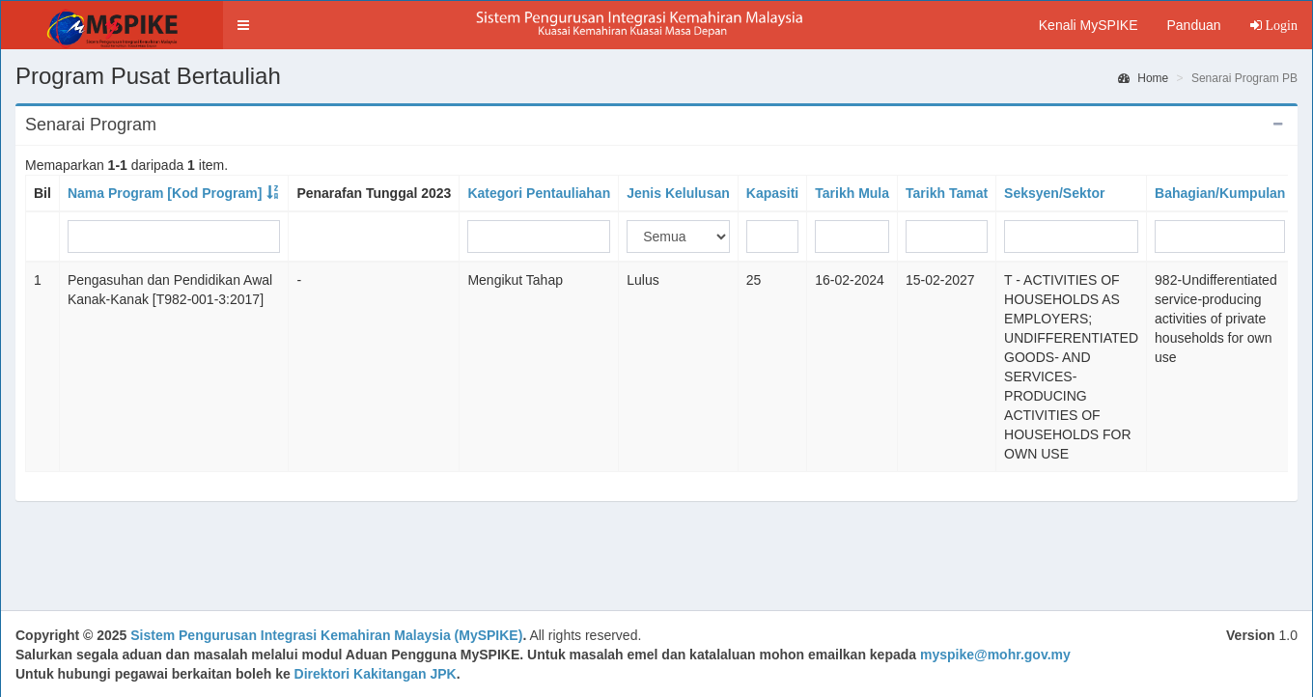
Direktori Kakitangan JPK (375, 674)
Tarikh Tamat (947, 193)
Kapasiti (772, 193)
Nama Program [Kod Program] (165, 193)
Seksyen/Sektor (1054, 193)
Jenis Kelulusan (678, 193)
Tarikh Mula (852, 193)
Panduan (1193, 25)
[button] (243, 25)
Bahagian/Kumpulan (1220, 193)
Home (1143, 78)
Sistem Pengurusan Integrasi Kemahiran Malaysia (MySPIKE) (326, 635)
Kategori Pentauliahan (538, 193)
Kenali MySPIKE (1088, 25)
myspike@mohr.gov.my (995, 654)
